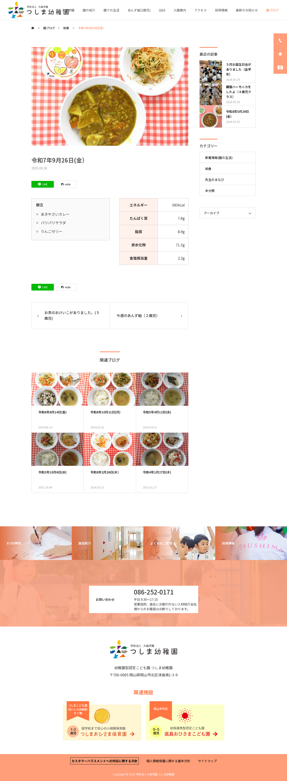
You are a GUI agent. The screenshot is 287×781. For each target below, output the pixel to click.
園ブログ (272, 10)
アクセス (200, 10)
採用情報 (221, 10)
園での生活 (111, 10)
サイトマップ (207, 761)
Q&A (162, 10)
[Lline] (42, 184)
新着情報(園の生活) (219, 157)
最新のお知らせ (247, 10)
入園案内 (180, 10)
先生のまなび (214, 179)
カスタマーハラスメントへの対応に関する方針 (104, 761)
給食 (208, 168)
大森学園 (68, 10)
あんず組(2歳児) (139, 10)
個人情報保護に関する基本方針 (168, 761)
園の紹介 (89, 10)
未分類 (210, 190)
